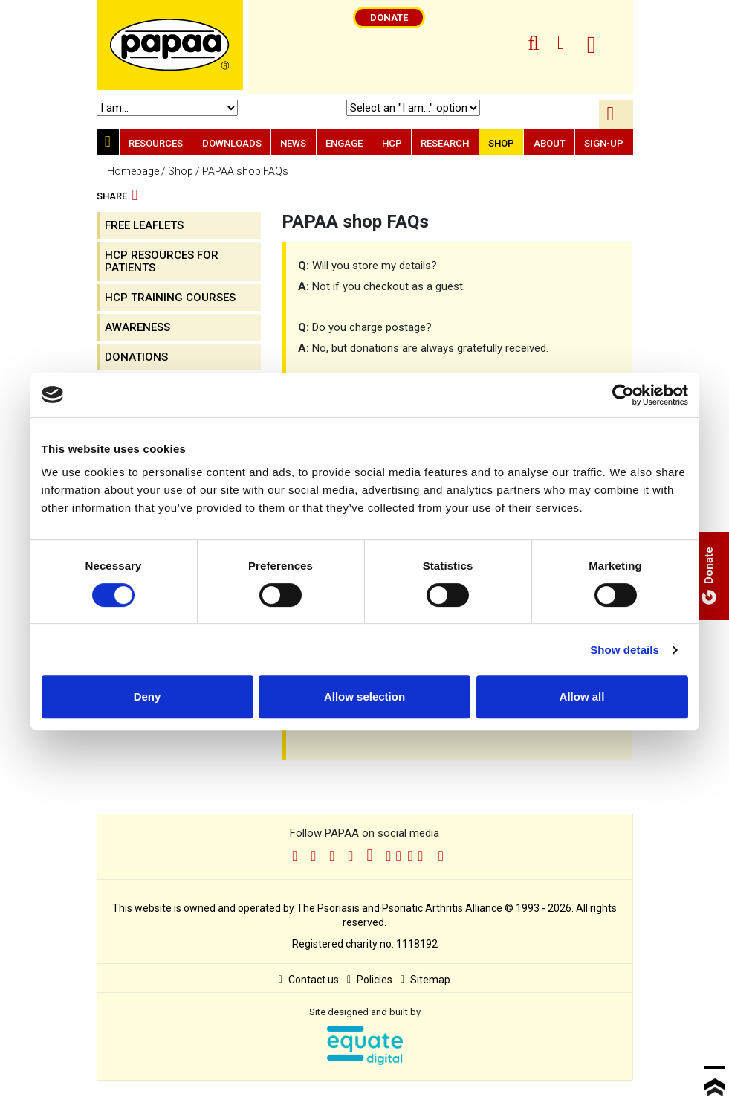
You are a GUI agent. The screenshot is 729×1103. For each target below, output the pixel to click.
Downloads (232, 143)
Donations (136, 357)
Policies (369, 979)
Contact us (309, 979)
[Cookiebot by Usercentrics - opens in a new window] (623, 395)
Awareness (137, 327)
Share (117, 196)
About (550, 143)
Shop (501, 143)
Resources (156, 143)
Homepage (133, 171)
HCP (392, 143)
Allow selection (364, 696)
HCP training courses (170, 297)
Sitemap (425, 979)
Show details (624, 649)
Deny (147, 696)
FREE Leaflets (144, 225)
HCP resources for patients (161, 261)
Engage (344, 143)
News (293, 143)
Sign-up (603, 143)
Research (445, 143)
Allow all (582, 696)
